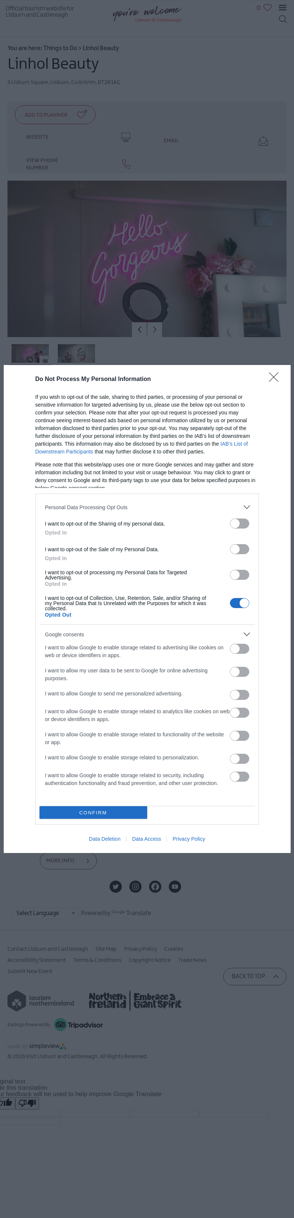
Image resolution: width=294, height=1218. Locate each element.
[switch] (239, 523)
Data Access (146, 839)
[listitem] (147, 507)
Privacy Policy (189, 839)
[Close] (276, 379)
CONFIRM (93, 812)
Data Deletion (105, 839)
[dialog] (147, 609)
